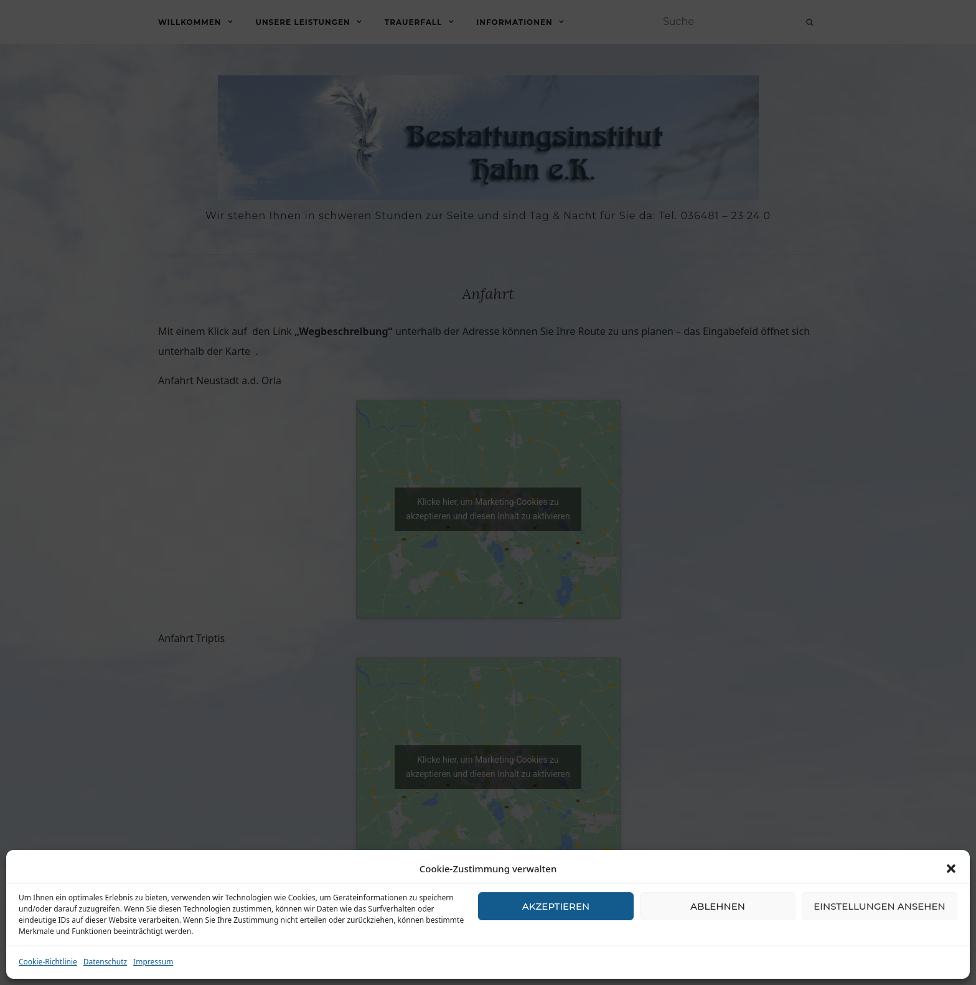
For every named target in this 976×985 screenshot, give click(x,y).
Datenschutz (105, 961)
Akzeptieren (556, 906)
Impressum (153, 961)
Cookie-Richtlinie (48, 961)
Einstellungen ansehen (879, 906)
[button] (951, 868)
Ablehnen (717, 906)
